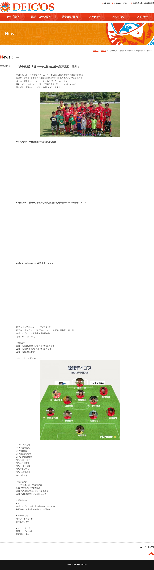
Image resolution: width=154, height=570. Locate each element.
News (103, 51)
